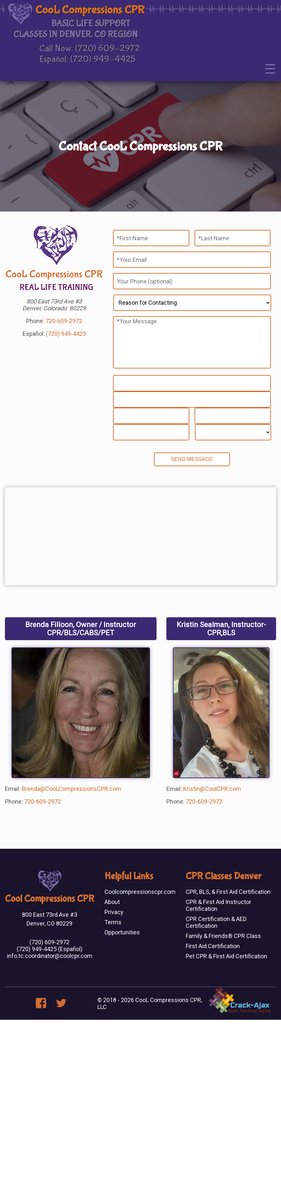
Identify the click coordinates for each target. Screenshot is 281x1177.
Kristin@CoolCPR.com (212, 788)
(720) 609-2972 (49, 942)
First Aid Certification (213, 946)
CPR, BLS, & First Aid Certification (228, 891)
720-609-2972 (64, 320)
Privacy (113, 912)
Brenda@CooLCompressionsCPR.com (71, 788)
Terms (113, 922)
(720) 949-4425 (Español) (50, 949)
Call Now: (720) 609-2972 (89, 48)
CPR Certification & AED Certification (216, 922)
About (112, 901)
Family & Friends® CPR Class (223, 935)
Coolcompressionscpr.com (140, 891)
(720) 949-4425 (66, 333)
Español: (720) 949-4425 (87, 59)
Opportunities (122, 932)
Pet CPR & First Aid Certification (226, 956)
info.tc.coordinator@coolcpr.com (49, 955)
